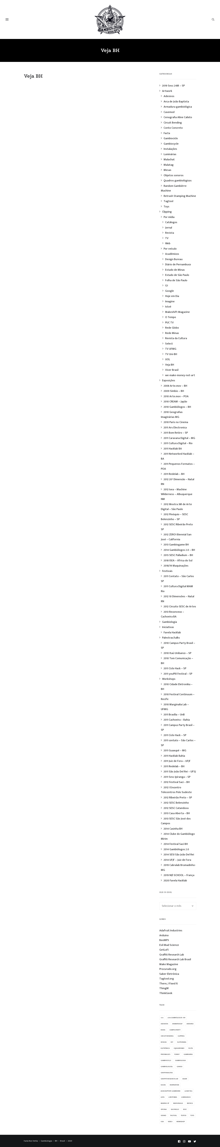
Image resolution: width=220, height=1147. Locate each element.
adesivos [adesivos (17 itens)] (164, 1023)
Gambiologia (169, 622)
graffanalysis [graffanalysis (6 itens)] (167, 1072)
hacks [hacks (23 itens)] (163, 1085)
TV (167, 238)
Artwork (167, 91)
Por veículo (170, 249)
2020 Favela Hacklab (175, 880)
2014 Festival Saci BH (176, 844)
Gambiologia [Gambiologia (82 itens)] (180, 1060)
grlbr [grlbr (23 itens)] (184, 1078)
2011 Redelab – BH (174, 474)
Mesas (167, 170)
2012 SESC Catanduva (176, 808)
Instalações (170, 149)
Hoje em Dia (172, 296)
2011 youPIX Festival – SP (178, 674)
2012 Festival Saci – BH (177, 782)
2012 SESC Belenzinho (176, 803)
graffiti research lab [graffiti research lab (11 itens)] (169, 1078)
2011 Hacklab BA (173, 448)
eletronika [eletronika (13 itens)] (181, 1042)
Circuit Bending (173, 122)
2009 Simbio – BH (174, 391)
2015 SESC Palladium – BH (178, 555)
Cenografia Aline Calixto (178, 117)
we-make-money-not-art (180, 375)
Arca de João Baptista (176, 101)
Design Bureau (174, 259)
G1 (166, 285)
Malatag (169, 165)
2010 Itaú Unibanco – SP (177, 653)
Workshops (168, 679)
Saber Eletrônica (169, 974)
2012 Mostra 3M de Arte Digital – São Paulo (176, 507)
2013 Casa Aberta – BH (177, 813)
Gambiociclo (171, 138)
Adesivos (169, 96)
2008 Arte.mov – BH (175, 386)
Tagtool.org (166, 978)
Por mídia (169, 217)
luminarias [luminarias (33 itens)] (186, 1097)
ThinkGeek (165, 993)
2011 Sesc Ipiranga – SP (177, 777)
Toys (166, 206)
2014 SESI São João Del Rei (179, 854)
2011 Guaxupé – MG (175, 750)
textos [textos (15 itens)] (183, 1115)
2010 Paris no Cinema (176, 422)
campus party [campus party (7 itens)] (174, 1030)
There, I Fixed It (168, 983)
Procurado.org (167, 969)
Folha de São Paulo (176, 280)
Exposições (168, 380)
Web (167, 243)
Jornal (168, 227)
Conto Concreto (173, 128)
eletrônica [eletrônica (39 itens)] (165, 1048)
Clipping (167, 212)
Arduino (164, 935)
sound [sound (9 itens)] (163, 1115)
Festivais (167, 571)
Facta (167, 133)
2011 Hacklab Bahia (174, 756)
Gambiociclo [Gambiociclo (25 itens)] (166, 1060)
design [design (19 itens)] (164, 1042)
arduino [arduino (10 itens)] (190, 1023)
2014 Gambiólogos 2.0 (176, 849)
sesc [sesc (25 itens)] (185, 1109)
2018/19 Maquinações (176, 565)
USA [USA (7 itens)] (162, 1121)
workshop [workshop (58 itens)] (180, 1121)
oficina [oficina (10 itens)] (164, 1109)
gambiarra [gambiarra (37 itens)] (188, 1054)
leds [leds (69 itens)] (162, 1097)
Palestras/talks (171, 637)
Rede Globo (172, 328)
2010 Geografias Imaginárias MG (172, 414)
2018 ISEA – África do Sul (178, 560)
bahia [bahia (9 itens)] (163, 1030)
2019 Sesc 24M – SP (173, 85)
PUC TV (169, 322)
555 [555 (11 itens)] (162, 1017)
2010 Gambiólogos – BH (177, 407)
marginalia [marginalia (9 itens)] (178, 1103)
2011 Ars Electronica (175, 427)
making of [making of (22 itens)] (165, 1103)
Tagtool (168, 201)
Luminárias (170, 154)
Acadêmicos (172, 254)
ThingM (164, 988)
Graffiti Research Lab (171, 954)
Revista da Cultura (176, 338)
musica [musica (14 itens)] (190, 1103)
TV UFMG (170, 349)
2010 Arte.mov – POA (176, 396)
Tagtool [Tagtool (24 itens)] (173, 1115)
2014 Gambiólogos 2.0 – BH (179, 550)
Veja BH (169, 365)
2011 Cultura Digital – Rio (178, 443)
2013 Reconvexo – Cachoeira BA (172, 614)
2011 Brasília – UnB (174, 714)
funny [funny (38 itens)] (177, 1054)
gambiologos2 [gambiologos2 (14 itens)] (167, 1066)
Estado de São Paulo (177, 275)
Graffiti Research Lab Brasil (175, 959)
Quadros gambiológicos (178, 180)
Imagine (170, 301)
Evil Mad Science (169, 945)
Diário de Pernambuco (178, 264)
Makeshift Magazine (177, 312)
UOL (167, 359)
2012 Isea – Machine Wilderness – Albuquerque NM (176, 494)
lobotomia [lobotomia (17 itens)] (173, 1097)
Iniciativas (168, 627)
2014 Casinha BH (173, 829)
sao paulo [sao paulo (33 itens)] (175, 1109)
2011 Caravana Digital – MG (179, 438)
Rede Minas (172, 333)
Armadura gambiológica (178, 107)
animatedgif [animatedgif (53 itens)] (177, 1023)
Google (169, 291)
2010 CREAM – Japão (175, 401)
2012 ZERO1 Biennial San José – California (176, 537)
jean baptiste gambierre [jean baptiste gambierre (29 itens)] (170, 1091)
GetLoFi (164, 950)
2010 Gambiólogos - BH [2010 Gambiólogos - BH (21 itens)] (176, 1017)
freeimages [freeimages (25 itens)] (165, 1054)
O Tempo (170, 317)
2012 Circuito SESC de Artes (180, 606)
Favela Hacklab (172, 632)
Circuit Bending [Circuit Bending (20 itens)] (167, 1036)
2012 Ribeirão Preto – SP (178, 797)
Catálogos (171, 222)
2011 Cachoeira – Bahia (177, 720)
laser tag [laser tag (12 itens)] (188, 1091)
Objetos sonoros (173, 175)
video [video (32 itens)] (170, 1121)
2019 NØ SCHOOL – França (179, 875)
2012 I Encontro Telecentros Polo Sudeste (176, 790)
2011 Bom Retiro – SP (176, 433)
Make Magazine (168, 964)
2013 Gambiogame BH (176, 544)
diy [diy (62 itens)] (172, 1042)
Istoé (168, 306)
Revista (169, 233)
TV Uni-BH (171, 354)
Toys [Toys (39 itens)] (192, 1115)
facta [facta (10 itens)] (190, 1048)
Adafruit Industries (170, 930)
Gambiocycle (171, 144)
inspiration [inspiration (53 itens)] (174, 1085)
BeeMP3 (164, 940)
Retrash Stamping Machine (180, 196)
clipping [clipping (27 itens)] (181, 1036)
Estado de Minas (175, 270)
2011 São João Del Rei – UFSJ (180, 771)
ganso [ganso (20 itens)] (179, 1066)
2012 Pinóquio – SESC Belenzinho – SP (174, 517)
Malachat (169, 159)
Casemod (169, 112)
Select (169, 343)
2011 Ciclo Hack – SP (175, 668)
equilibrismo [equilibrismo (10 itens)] (179, 1048)
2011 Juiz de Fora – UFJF (177, 761)
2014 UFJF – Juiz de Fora (177, 860)
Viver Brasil (171, 370)
